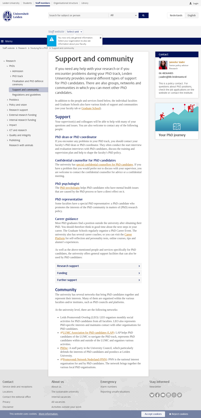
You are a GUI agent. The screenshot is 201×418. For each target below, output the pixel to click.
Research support (68, 266)
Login (195, 3)
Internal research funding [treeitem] (21, 120)
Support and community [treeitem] (25, 89)
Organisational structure (66, 3)
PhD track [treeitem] (16, 76)
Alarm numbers (108, 386)
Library (84, 3)
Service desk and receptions (17, 386)
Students (27, 3)
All (112, 15)
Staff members (42, 3)
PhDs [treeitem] (10, 66)
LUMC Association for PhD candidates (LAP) (88, 332)
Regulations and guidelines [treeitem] (26, 94)
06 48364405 (166, 73)
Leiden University (11, 3)
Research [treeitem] (9, 61)
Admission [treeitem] (16, 71)
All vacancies (58, 402)
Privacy (6, 402)
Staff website (9, 48)
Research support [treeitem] (17, 110)
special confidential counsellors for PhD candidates (104, 164)
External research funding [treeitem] (21, 115)
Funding (62, 273)
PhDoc (64, 348)
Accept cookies (153, 414)
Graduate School (90, 108)
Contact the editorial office (17, 397)
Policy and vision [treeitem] (16, 105)
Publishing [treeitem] (13, 140)
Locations (8, 391)
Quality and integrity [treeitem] (18, 135)
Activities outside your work (66, 407)
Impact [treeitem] (11, 125)
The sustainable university (65, 391)
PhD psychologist (70, 187)
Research (22, 48)
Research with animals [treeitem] (21, 145)
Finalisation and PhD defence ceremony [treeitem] (27, 83)
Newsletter (155, 386)
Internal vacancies (61, 397)
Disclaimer (8, 407)
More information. (48, 414)
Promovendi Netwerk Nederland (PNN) (85, 359)
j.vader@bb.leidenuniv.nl (172, 77)
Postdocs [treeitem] (12, 100)
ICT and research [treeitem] (16, 130)
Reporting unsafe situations (115, 391)
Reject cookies (180, 414)
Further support (67, 280)
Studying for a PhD (39, 48)
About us (56, 386)
